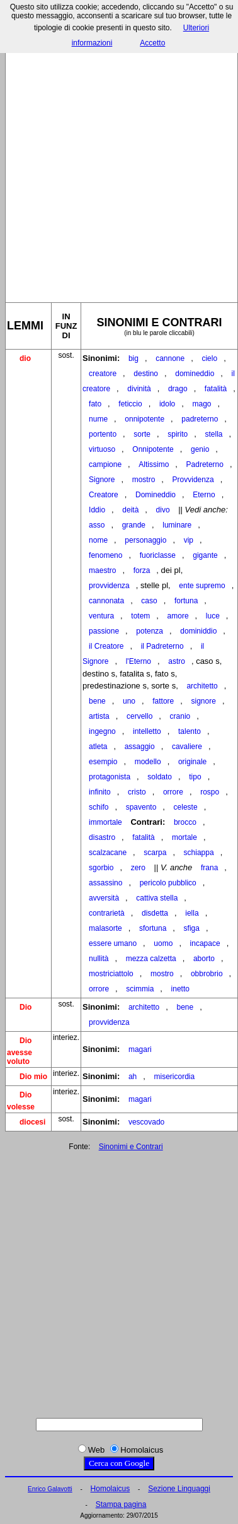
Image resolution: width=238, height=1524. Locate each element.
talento (189, 731)
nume (98, 419)
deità (130, 509)
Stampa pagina (121, 1504)
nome (98, 540)
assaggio (140, 746)
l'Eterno (138, 661)
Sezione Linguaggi (179, 1488)
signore (203, 701)
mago (202, 403)
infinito (100, 792)
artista (99, 716)
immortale (105, 822)
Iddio (97, 509)
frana (209, 867)
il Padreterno (162, 646)
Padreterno (205, 464)
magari (140, 1049)
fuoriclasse (158, 555)
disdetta (155, 913)
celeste (186, 807)
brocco (185, 822)
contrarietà (107, 913)
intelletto (147, 731)
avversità (104, 898)
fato (95, 403)
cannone (170, 358)
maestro (102, 570)
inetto (180, 988)
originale (192, 761)
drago (178, 388)
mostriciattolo (111, 973)
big (133, 358)
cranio (180, 716)
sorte (141, 434)
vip (188, 540)
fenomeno (105, 555)
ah (132, 1076)
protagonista (109, 776)
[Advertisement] (118, 165)
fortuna (186, 600)
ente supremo (202, 585)
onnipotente (144, 419)
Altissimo (154, 464)
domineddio (194, 373)
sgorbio (101, 867)
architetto (201, 686)
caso (149, 600)
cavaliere (187, 746)
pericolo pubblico (168, 882)
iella (191, 913)
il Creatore (106, 646)
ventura (101, 615)
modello (148, 761)
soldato (159, 776)
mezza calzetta (151, 958)
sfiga (192, 928)
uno (129, 701)
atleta (98, 746)
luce (213, 615)
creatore (102, 373)
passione (104, 631)
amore (178, 615)
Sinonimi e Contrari (131, 1146)
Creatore (103, 494)
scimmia (140, 988)
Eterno (204, 494)
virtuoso (102, 449)
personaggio (145, 540)
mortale (184, 837)
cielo (209, 358)
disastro (102, 837)
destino (145, 373)
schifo (98, 807)
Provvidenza (193, 479)
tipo (195, 776)
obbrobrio (207, 973)
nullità (98, 958)
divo (163, 509)
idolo (167, 403)
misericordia (174, 1076)
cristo (137, 792)
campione (105, 464)
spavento (141, 807)
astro (176, 661)
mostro (144, 479)
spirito (177, 434)
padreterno (199, 419)
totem (140, 615)
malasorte (105, 928)
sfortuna (152, 928)
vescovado (146, 1122)
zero (138, 867)
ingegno (102, 731)
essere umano (113, 943)
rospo (209, 792)
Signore (102, 479)
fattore (163, 701)
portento (102, 434)
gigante (205, 555)
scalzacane (108, 852)
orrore (173, 792)
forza (141, 570)
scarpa (155, 852)
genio (200, 449)
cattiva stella (157, 898)
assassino (105, 882)
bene (97, 701)
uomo (163, 943)
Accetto (152, 42)
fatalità (216, 388)
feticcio (130, 403)
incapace (205, 943)
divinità (138, 388)
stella (214, 434)
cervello (139, 716)
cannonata (106, 600)
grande (133, 525)
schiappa (199, 852)
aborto (204, 958)
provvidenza (109, 585)
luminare (176, 525)
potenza (149, 631)
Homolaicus (110, 1488)
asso (97, 525)
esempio (103, 761)
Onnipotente (152, 449)
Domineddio (155, 494)
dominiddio (198, 631)
